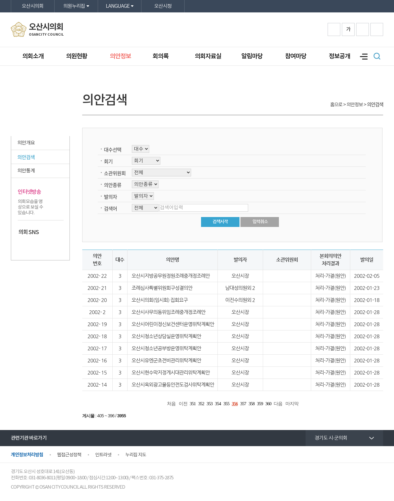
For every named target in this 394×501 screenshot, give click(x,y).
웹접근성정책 (69, 455)
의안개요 (26, 143)
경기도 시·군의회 (331, 438)
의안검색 (26, 157)
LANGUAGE (117, 6)
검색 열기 (377, 56)
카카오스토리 (34, 245)
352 (201, 403)
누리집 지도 (135, 455)
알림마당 (251, 56)
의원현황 (76, 56)
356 (235, 403)
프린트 (376, 29)
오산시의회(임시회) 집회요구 (160, 300)
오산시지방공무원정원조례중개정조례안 (171, 276)
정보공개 (339, 56)
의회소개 (32, 56)
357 (243, 403)
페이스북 (23, 245)
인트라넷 (103, 455)
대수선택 (112, 149)
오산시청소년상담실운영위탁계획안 (166, 336)
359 (260, 403)
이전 (183, 403)
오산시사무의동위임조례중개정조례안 (168, 312)
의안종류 (112, 184)
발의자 (110, 196)
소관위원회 (115, 173)
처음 (171, 403)
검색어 (110, 208)
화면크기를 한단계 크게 (334, 29)
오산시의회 (32, 6)
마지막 (291, 403)
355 (226, 403)
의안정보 (120, 56)
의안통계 (26, 171)
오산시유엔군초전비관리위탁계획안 (166, 360)
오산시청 (163, 6)
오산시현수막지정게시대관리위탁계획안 (171, 372)
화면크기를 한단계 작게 (362, 29)
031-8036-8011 (42, 478)
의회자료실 (208, 56)
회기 (108, 161)
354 (218, 403)
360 (268, 403)
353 (210, 403)
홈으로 (336, 105)
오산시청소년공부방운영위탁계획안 (166, 348)
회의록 (161, 56)
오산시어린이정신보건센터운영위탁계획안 (173, 324)
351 (193, 403)
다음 (278, 403)
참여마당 (295, 56)
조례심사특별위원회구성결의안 (162, 288)
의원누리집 (74, 6)
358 (251, 403)
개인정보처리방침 (27, 455)
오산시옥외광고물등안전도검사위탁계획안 (173, 385)
